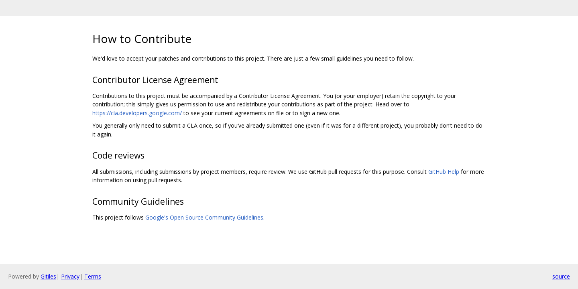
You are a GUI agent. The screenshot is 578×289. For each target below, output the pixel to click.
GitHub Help (443, 171)
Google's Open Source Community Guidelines (204, 217)
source (561, 276)
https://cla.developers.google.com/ (137, 113)
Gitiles (48, 276)
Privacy (70, 276)
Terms (92, 276)
